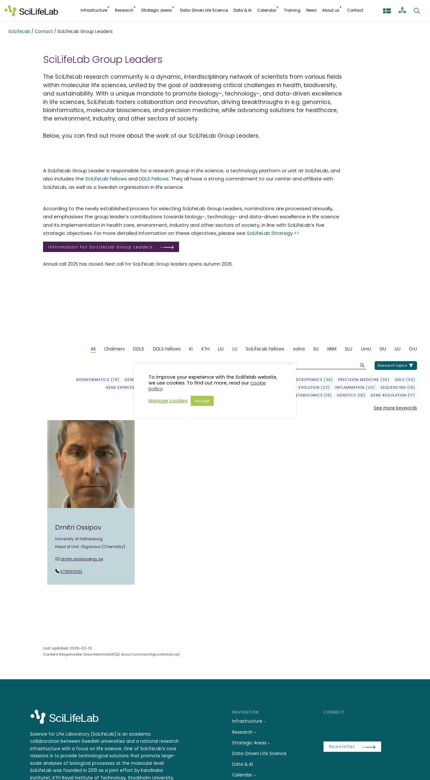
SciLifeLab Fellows (106, 178)
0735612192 (71, 571)
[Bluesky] (343, 728)
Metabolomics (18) (312, 395)
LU (234, 349)
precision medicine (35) (364, 380)
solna (299, 349)
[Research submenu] (255, 732)
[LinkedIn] (329, 728)
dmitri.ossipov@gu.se (82, 559)
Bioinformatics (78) (97, 380)
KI (191, 349)
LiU (221, 349)
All (93, 349)
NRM (331, 349)
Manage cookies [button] (168, 401)
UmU (366, 349)
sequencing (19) (397, 387)
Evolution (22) (314, 387)
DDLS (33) (405, 380)
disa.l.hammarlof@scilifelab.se (149, 654)
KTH (205, 349)
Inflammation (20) (355, 387)
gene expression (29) (129, 387)
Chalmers (114, 349)
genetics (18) (351, 395)
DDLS (138, 349)
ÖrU (413, 349)
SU (316, 349)
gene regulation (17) (393, 395)
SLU (348, 349)
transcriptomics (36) (309, 380)
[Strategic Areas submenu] (268, 743)
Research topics (392, 365)
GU (382, 349)
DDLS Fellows (154, 178)
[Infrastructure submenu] (264, 721)
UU (398, 349)
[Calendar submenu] (254, 775)
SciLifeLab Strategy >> (273, 233)
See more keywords (395, 408)
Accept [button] (202, 401)
